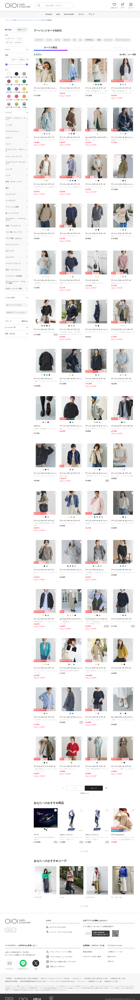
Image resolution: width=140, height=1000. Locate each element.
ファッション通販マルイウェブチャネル (17, 20)
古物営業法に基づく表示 (118, 978)
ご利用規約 (8, 978)
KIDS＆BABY (69, 14)
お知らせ (111, 961)
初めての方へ (112, 956)
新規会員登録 (87, 952)
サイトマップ (82, 981)
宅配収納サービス (109, 981)
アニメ (91, 14)
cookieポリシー (77, 978)
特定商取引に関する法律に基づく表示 (96, 978)
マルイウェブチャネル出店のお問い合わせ (62, 981)
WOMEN (48, 14)
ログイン (10, 930)
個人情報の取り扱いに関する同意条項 (26, 978)
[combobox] (54, 5)
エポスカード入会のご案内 (92, 956)
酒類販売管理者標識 (11, 981)
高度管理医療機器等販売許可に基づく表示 (33, 981)
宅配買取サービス (93, 981)
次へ (93, 788)
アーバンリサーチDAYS (38, 20)
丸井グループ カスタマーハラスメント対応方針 (55, 978)
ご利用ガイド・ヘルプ (115, 952)
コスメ (81, 14)
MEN (58, 14)
